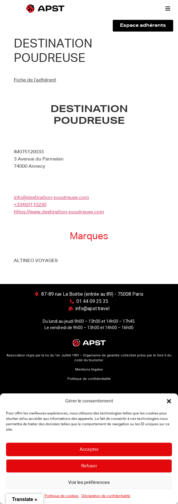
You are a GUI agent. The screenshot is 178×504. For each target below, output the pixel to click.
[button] (169, 401)
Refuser (89, 466)
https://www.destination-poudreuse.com (59, 212)
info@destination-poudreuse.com (51, 197)
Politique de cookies (61, 496)
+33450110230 (30, 205)
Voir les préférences (89, 482)
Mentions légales (89, 369)
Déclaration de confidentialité (105, 496)
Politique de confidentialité (89, 379)
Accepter (89, 449)
